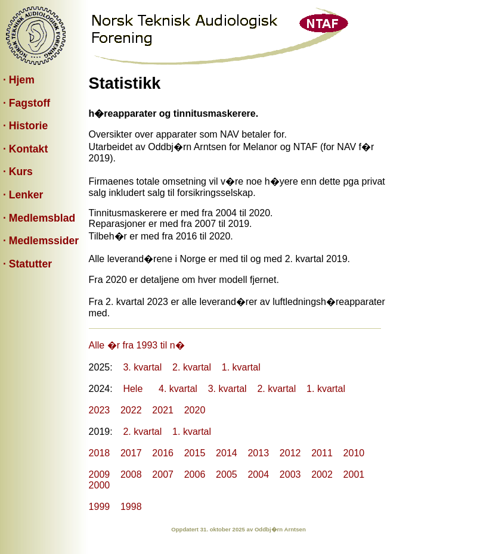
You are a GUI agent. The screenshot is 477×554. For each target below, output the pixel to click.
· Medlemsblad (39, 218)
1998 (131, 507)
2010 (354, 453)
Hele (133, 389)
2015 (195, 453)
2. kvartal (191, 367)
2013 (258, 453)
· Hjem (19, 80)
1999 (99, 507)
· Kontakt (25, 149)
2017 (131, 453)
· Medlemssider (41, 241)
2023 (99, 410)
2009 (99, 474)
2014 (226, 453)
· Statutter (27, 264)
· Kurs (18, 172)
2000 (99, 485)
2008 (131, 474)
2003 (290, 474)
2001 (354, 474)
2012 (290, 453)
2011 (322, 453)
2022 (131, 410)
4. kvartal (178, 389)
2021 (163, 410)
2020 (195, 410)
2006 (195, 474)
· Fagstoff (26, 103)
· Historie (25, 126)
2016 (163, 453)
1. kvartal (241, 367)
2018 (99, 453)
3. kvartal (142, 367)
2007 (163, 474)
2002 (322, 474)
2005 (226, 474)
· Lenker (23, 195)
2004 (258, 474)
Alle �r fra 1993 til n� (137, 345)
